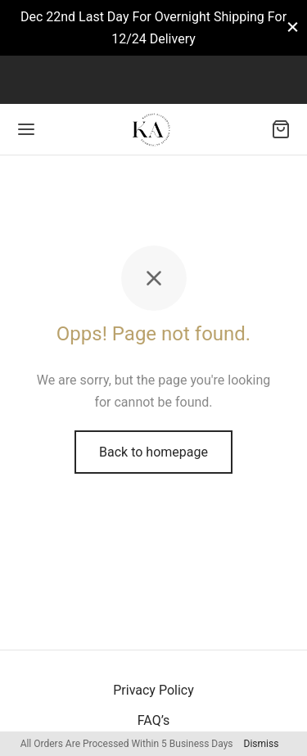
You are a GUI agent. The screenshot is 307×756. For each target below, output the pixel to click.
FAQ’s (153, 720)
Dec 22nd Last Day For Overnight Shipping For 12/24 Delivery (153, 28)
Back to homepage (153, 452)
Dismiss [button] (261, 743)
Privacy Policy (153, 690)
